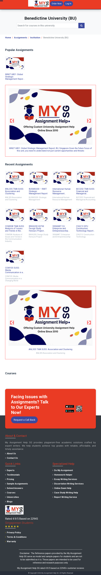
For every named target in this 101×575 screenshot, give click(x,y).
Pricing (10, 479)
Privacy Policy (14, 532)
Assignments (20, 37)
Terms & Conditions (17, 537)
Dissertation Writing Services (69, 483)
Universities (13, 497)
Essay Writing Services (65, 479)
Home (8, 37)
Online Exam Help (62, 488)
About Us (11, 453)
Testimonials (13, 475)
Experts (10, 470)
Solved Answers (15, 488)
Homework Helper (63, 475)
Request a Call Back (24, 419)
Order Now (57, 3)
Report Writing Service (65, 497)
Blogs (9, 501)
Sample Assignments (17, 483)
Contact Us (12, 458)
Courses (11, 492)
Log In (68, 3)
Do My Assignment (63, 470)
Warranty (11, 541)
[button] (12, 121)
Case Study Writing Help (66, 492)
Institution (35, 37)
